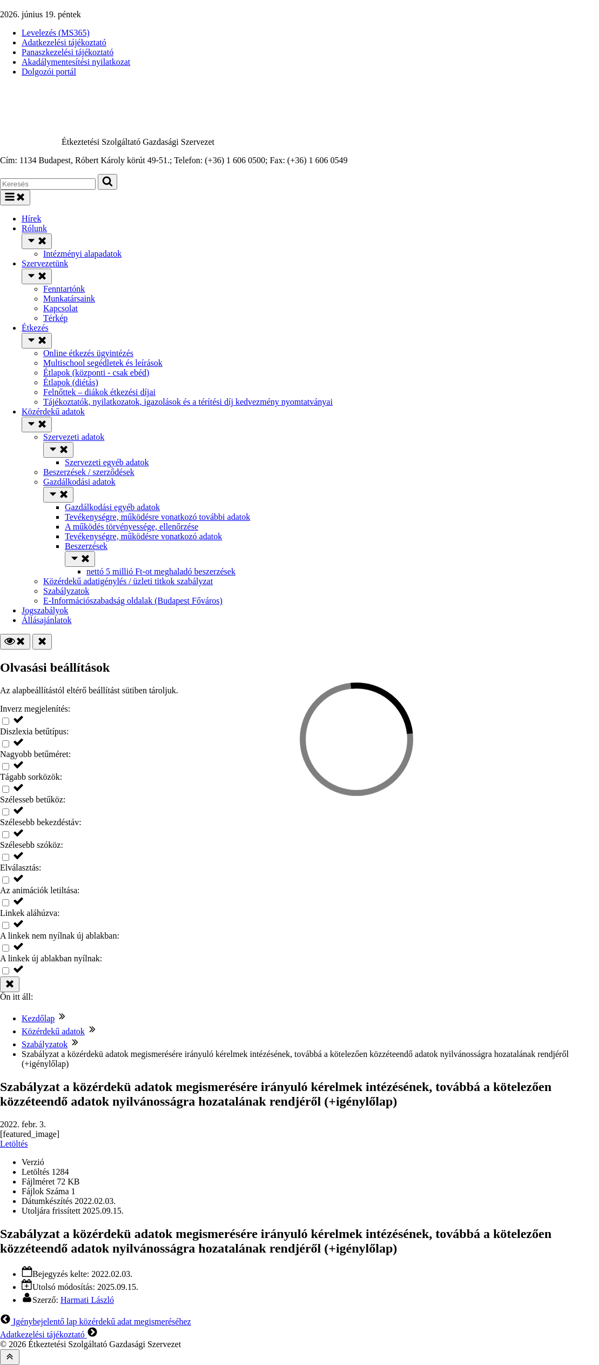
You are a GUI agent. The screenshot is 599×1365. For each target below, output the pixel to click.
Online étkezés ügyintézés (88, 353)
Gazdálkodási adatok (79, 481)
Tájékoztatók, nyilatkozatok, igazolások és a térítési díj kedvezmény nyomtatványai (188, 401)
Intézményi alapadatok (82, 253)
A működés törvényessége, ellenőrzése (131, 526)
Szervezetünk (45, 263)
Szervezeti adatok (73, 436)
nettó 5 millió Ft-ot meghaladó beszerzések (160, 571)
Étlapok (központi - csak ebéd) (96, 372)
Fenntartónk (64, 288)
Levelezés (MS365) (56, 32)
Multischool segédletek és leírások (103, 362)
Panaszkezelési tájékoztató (67, 52)
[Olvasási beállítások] (15, 642)
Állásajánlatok (46, 620)
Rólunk (34, 228)
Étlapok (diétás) (70, 382)
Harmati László (87, 1299)
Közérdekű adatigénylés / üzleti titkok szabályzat (128, 581)
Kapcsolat (60, 308)
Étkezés (35, 327)
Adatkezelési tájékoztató (64, 42)
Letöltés (14, 1143)
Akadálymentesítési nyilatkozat (76, 61)
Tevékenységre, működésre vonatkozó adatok (143, 536)
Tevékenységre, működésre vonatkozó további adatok (157, 516)
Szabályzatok (66, 590)
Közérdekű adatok (53, 411)
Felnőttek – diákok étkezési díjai (99, 392)
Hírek (31, 218)
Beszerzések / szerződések (88, 472)
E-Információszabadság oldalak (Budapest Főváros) (133, 600)
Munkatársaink (69, 298)
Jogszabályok (45, 610)
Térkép (55, 318)
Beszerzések (86, 546)
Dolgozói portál (49, 71)
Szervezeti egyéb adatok (107, 462)
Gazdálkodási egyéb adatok (112, 507)
